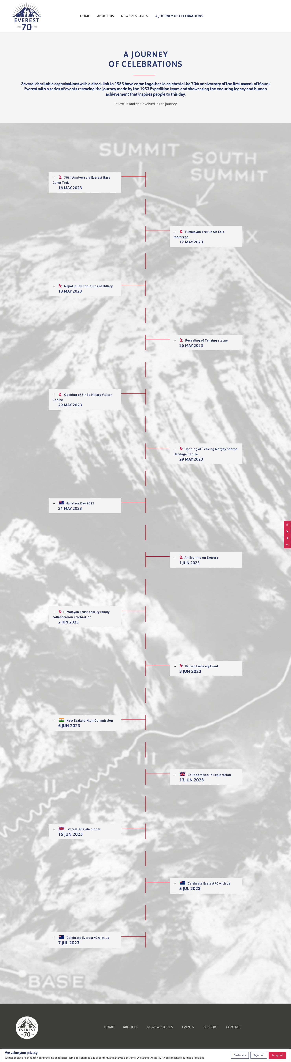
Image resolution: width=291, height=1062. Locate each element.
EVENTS (188, 1027)
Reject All (258, 1055)
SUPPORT (210, 1027)
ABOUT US (105, 16)
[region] (145, 1055)
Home (85, 16)
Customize (240, 1055)
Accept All (277, 1055)
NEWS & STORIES (134, 16)
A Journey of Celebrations (179, 16)
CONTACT (233, 1027)
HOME (109, 1027)
